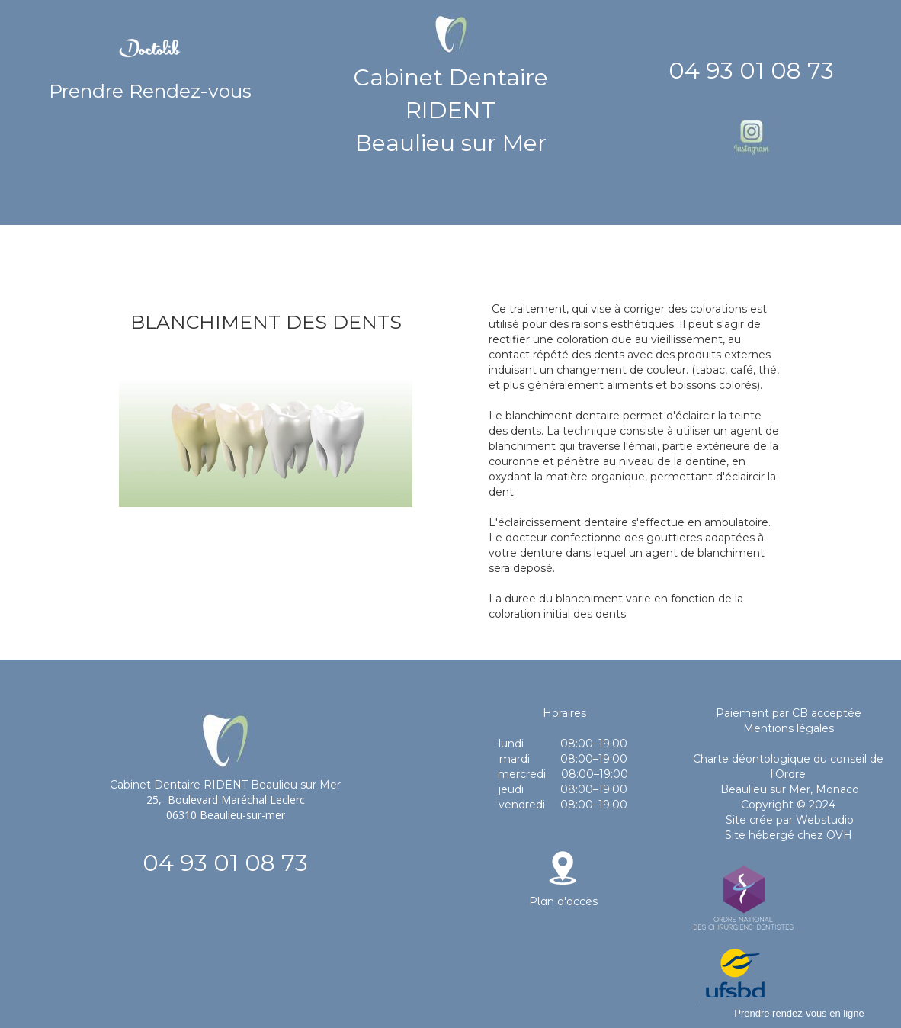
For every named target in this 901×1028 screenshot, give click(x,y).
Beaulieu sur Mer (763, 789)
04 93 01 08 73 (751, 70)
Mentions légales (788, 728)
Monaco (837, 789)
